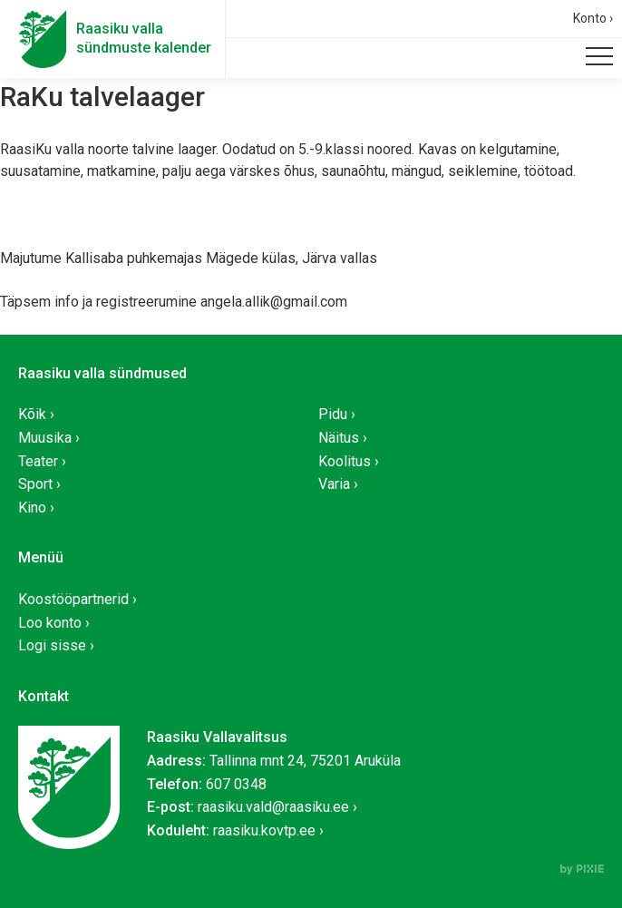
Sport (35, 484)
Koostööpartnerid (73, 599)
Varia (334, 484)
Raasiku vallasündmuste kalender (143, 38)
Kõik (32, 414)
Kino (32, 507)
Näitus (338, 437)
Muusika (45, 437)
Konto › (593, 18)
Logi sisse (52, 645)
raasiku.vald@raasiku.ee (273, 806)
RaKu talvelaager (102, 96)
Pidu (332, 414)
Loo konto (50, 622)
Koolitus (344, 461)
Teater (38, 461)
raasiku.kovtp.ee (264, 830)
